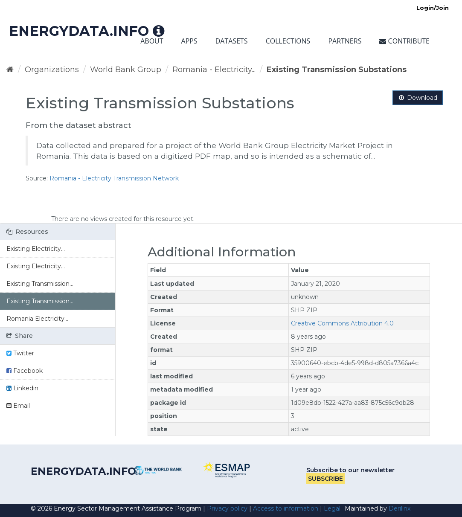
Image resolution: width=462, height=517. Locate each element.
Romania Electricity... (37, 318)
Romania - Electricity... (214, 69)
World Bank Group (125, 69)
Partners (344, 41)
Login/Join (432, 7)
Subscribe (325, 478)
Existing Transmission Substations (337, 69)
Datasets (231, 41)
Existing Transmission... (39, 284)
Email (18, 406)
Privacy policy (227, 508)
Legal (332, 508)
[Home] (10, 69)
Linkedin (22, 388)
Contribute (404, 41)
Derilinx (399, 508)
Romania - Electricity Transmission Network (114, 178)
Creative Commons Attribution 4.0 (342, 323)
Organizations (52, 69)
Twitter (20, 353)
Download (417, 98)
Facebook (24, 371)
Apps (189, 41)
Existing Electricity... (35, 249)
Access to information (285, 508)
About (151, 41)
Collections (288, 41)
